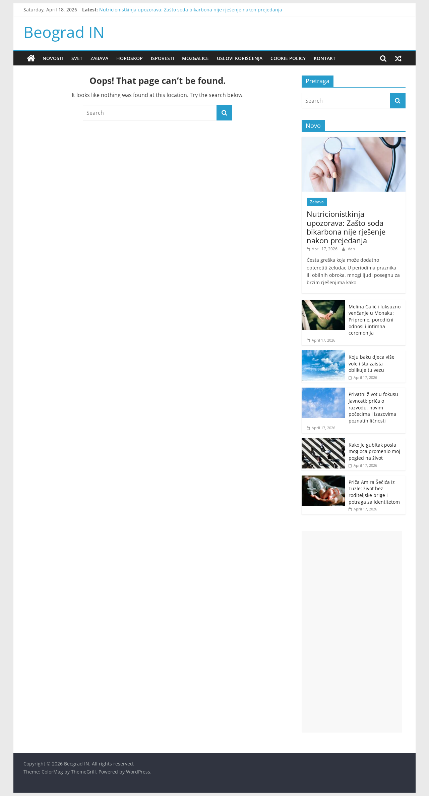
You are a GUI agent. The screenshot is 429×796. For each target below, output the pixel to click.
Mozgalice (195, 58)
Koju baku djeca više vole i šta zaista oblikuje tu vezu (371, 363)
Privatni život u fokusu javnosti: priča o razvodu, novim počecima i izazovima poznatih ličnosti (373, 407)
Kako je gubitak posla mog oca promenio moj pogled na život (374, 451)
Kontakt (324, 58)
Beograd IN (64, 31)
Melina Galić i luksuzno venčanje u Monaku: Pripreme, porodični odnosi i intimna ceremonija (375, 319)
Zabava (99, 58)
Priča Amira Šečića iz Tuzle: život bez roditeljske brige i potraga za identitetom (374, 492)
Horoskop (129, 58)
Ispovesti (162, 58)
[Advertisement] (352, 632)
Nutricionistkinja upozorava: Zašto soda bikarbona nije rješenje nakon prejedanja (190, 9)
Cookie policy (288, 58)
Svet (76, 58)
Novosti (53, 58)
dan (351, 249)
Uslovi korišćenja (239, 58)
